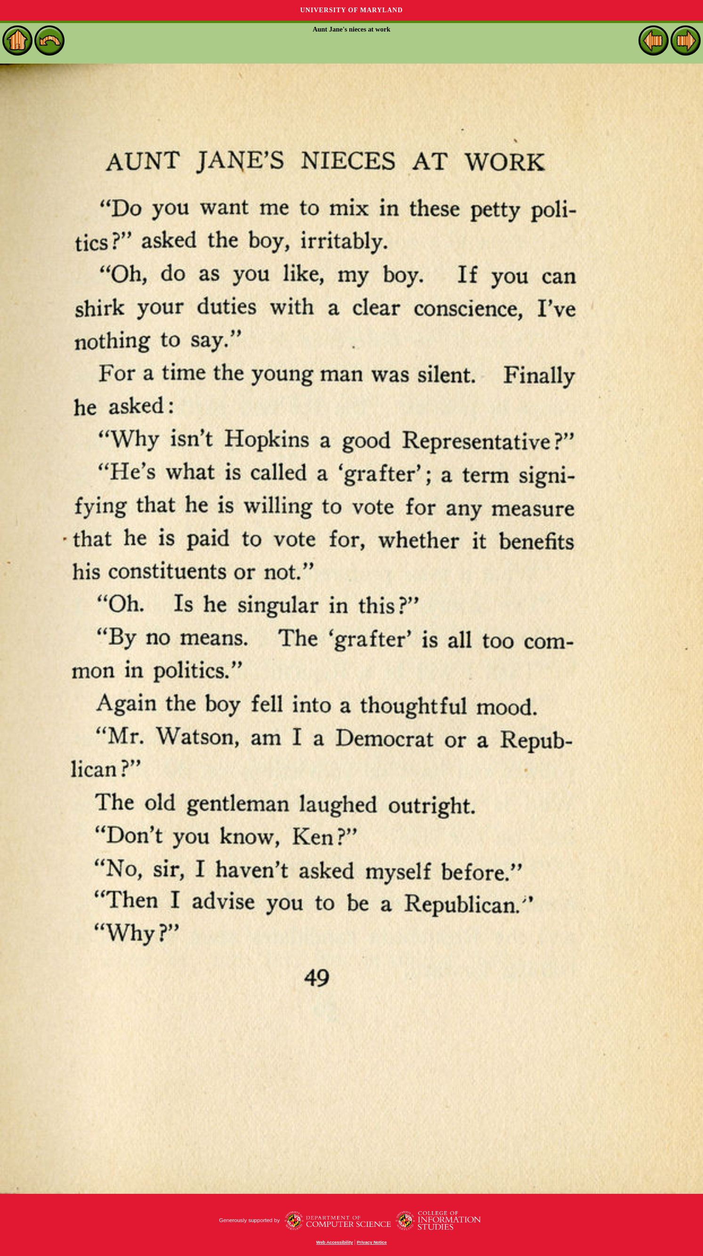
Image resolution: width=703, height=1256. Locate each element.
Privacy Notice (372, 1242)
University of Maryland (351, 10)
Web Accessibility (334, 1242)
